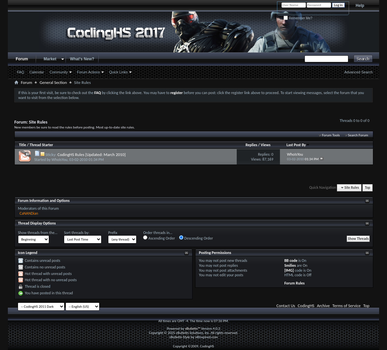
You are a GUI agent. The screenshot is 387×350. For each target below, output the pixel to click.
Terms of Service (346, 305)
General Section (53, 82)
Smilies (290, 265)
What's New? (82, 59)
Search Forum (358, 135)
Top (367, 187)
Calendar (36, 72)
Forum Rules (294, 283)
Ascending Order (159, 238)
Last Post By (298, 145)
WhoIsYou (59, 159)
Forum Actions (88, 72)
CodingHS (306, 305)
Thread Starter (41, 145)
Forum (22, 59)
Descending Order (196, 238)
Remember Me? (298, 18)
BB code (290, 260)
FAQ (20, 72)
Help (360, 5)
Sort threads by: (76, 232)
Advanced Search (358, 72)
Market (50, 59)
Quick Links (118, 72)
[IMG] (289, 270)
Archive (323, 305)
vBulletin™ (192, 328)
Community (58, 72)
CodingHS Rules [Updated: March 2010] (91, 154)
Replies (251, 145)
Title (22, 145)
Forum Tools (331, 135)
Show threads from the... (38, 232)
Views (265, 145)
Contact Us (285, 305)
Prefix (112, 232)
